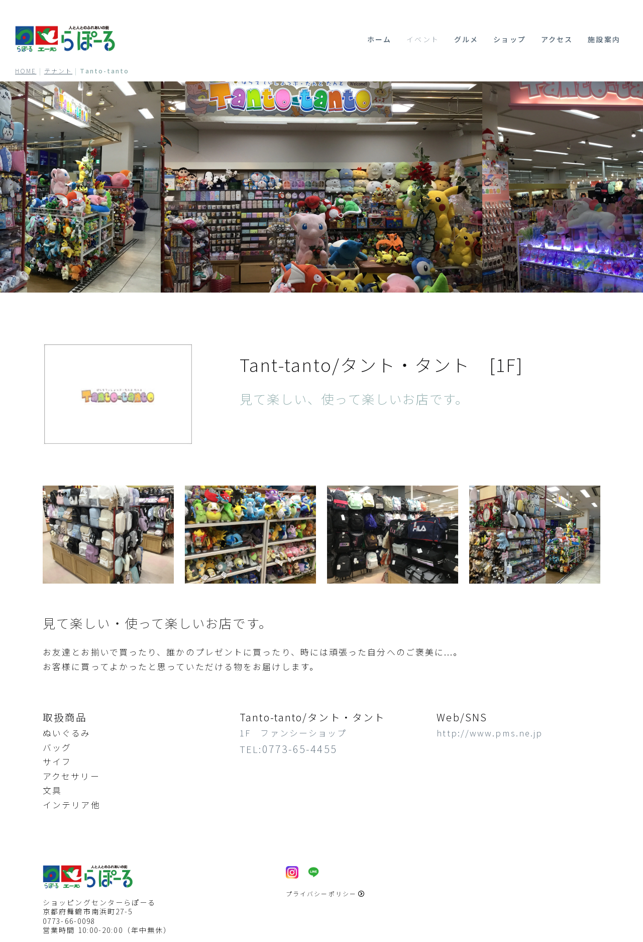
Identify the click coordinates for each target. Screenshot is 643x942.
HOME (25, 70)
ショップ (509, 39)
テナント (58, 70)
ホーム (379, 39)
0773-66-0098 (69, 921)
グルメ (466, 39)
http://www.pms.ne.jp (490, 733)
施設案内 (604, 39)
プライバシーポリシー (325, 893)
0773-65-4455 (299, 748)
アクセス (557, 39)
